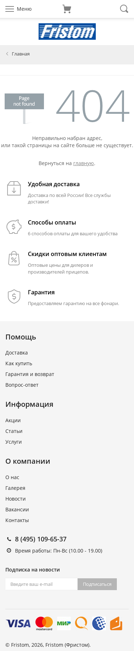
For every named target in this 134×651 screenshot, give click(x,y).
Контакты (17, 520)
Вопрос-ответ (22, 384)
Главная (21, 53)
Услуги (13, 441)
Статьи (14, 431)
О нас (12, 477)
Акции (13, 420)
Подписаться (97, 584)
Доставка (16, 352)
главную (83, 163)
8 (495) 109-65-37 (40, 539)
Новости (15, 498)
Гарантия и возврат (29, 374)
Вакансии (17, 509)
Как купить (18, 363)
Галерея (15, 487)
